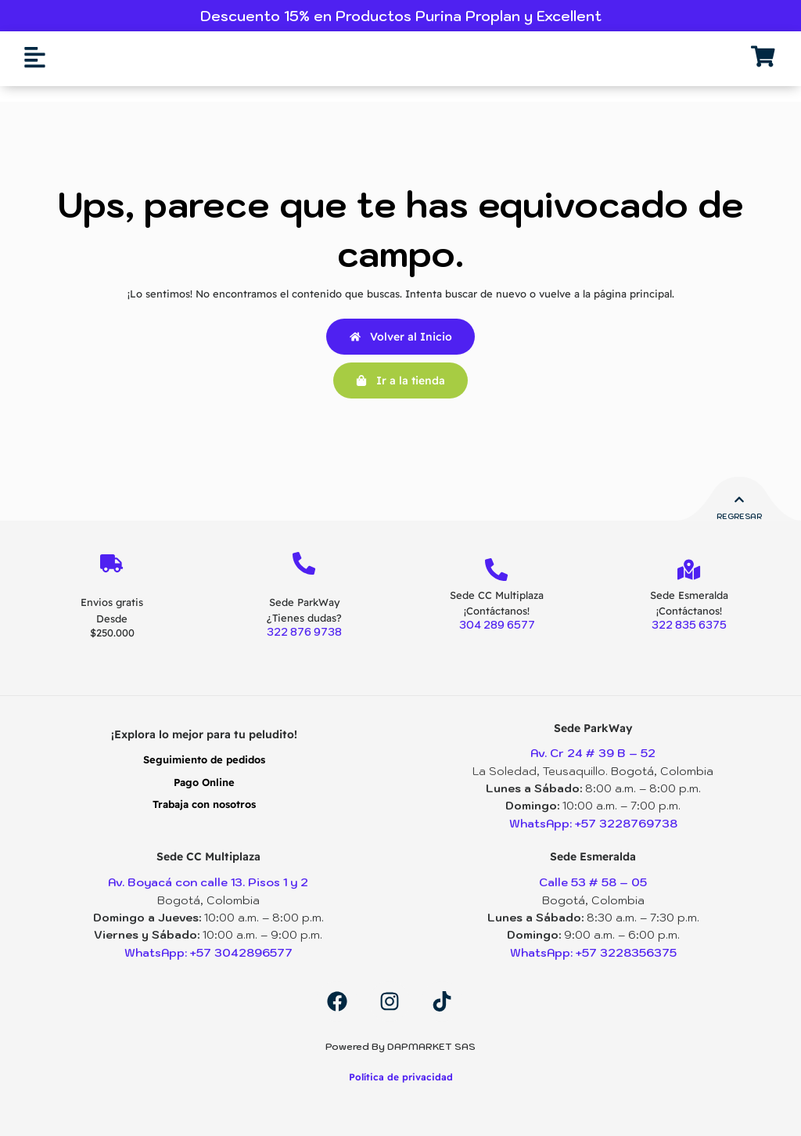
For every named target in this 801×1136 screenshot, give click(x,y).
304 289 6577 (497, 626)
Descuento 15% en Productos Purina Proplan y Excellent (401, 16)
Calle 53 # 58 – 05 (593, 882)
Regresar (739, 516)
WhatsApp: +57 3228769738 (593, 824)
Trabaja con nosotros (204, 804)
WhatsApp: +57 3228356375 (593, 953)
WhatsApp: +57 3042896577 (208, 953)
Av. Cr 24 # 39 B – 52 (593, 754)
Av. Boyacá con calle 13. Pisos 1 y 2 (208, 882)
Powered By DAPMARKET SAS (400, 1046)
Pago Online (204, 782)
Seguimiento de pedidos (204, 760)
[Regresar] (739, 500)
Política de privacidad (401, 1076)
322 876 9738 (304, 633)
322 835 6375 (689, 626)
